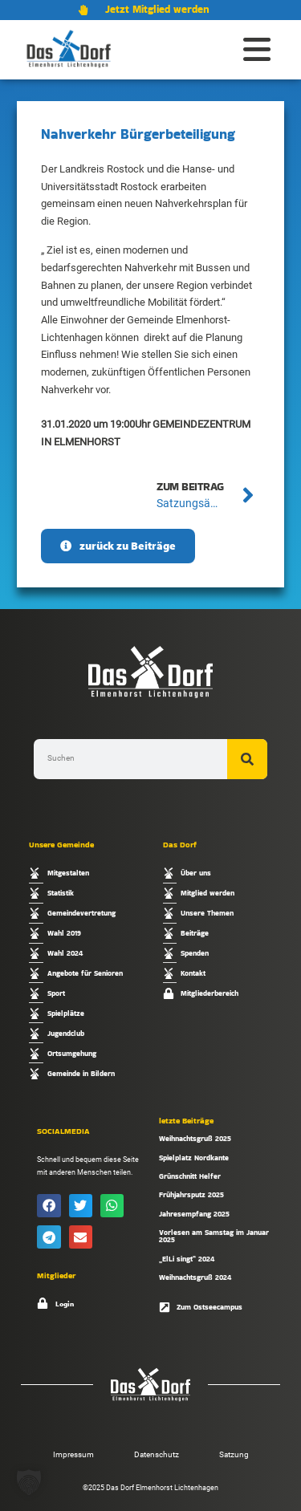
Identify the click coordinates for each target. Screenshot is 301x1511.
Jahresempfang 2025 (194, 1213)
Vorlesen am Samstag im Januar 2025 (214, 1236)
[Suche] (247, 759)
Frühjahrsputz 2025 (191, 1194)
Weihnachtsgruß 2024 (195, 1277)
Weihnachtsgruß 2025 (195, 1138)
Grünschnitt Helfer (190, 1176)
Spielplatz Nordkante (194, 1157)
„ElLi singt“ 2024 (186, 1258)
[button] (48, 1205)
